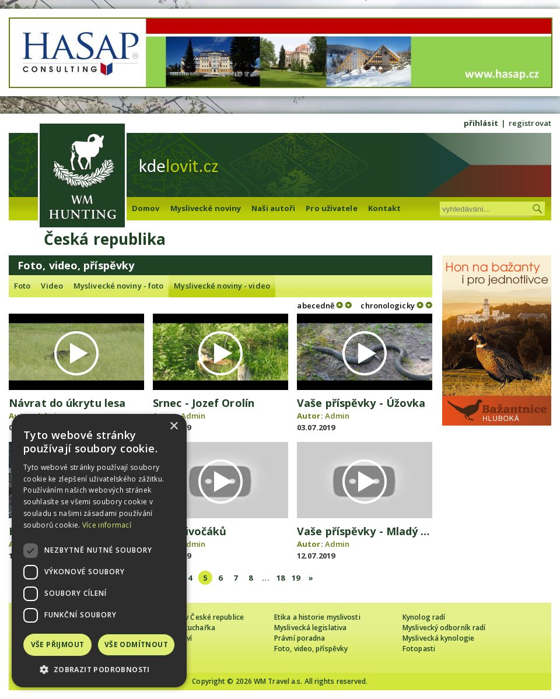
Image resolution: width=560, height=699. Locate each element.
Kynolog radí (423, 617)
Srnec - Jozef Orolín (203, 403)
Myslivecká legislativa (310, 628)
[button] (99, 669)
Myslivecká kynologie (438, 638)
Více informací (106, 525)
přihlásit (481, 123)
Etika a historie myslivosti (317, 617)
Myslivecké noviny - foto (118, 285)
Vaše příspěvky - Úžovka (361, 403)
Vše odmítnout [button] (136, 644)
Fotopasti (418, 649)
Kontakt (384, 208)
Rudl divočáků (189, 531)
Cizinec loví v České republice (195, 617)
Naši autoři (273, 208)
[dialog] (99, 550)
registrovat (530, 123)
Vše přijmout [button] (58, 644)
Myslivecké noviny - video (222, 285)
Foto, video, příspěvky (311, 649)
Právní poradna (299, 638)
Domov (146, 208)
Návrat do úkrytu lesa (67, 403)
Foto (22, 285)
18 (280, 577)
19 (296, 577)
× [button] (173, 426)
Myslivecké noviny (206, 208)
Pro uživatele (331, 208)
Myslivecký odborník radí (443, 628)
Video (52, 285)
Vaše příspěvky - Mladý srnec (373, 531)
